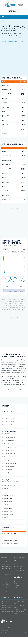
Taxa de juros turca (8, 473)
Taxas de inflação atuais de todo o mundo (12, 41)
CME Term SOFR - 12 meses (10, 543)
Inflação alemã (7, 489)
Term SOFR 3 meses (19, 570)
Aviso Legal (3, 627)
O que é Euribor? (5, 561)
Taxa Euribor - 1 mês (8, 415)
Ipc (2, 21)
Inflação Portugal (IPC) (7, 611)
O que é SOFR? (18, 564)
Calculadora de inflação (9, 485)
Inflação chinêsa (7, 501)
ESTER (16, 583)
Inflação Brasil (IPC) (6, 605)
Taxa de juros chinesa (8, 450)
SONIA (16, 585)
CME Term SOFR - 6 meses (9, 540)
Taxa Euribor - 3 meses (8, 418)
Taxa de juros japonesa (8, 460)
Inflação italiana (7, 508)
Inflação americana (8, 492)
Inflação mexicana (7, 514)
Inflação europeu (7, 505)
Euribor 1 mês (5, 564)
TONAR (16, 587)
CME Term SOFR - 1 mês (9, 533)
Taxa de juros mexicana (9, 463)
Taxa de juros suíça (8, 469)
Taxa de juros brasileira (9, 440)
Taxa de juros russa (8, 466)
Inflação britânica (7, 495)
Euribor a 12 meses (6, 568)
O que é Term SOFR (19, 566)
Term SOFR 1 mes (19, 568)
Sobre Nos (10, 627)
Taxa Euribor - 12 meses (9, 424)
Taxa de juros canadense (9, 447)
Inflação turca (6, 521)
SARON (16, 581)
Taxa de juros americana (9, 437)
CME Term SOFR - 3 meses (9, 537)
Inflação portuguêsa (8, 517)
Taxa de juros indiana (8, 456)
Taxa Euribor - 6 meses (8, 421)
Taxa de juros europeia (8, 453)
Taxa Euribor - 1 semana (9, 412)
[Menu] (3, 17)
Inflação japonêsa (7, 511)
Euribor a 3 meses (6, 566)
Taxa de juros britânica (8, 444)
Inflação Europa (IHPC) (20, 609)
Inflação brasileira (7, 498)
